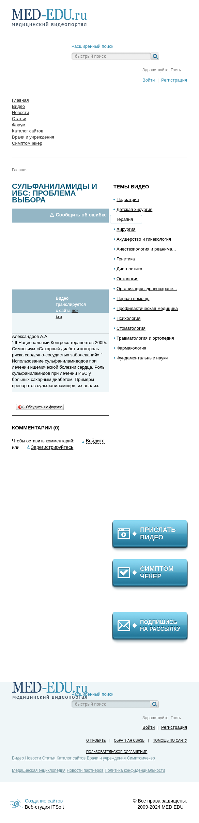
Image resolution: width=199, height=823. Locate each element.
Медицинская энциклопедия (38, 770)
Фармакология (131, 348)
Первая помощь (133, 298)
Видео (18, 758)
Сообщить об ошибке (81, 214)
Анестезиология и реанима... (146, 249)
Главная (20, 170)
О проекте (96, 740)
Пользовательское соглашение (116, 752)
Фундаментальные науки (142, 357)
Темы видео (131, 186)
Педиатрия (128, 199)
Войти (148, 80)
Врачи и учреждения (106, 758)
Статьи (49, 758)
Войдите (95, 440)
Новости (33, 758)
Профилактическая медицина (147, 308)
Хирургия (126, 229)
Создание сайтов (44, 801)
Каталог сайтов (71, 758)
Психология (128, 318)
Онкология (127, 278)
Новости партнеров (85, 770)
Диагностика (129, 268)
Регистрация (174, 80)
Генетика (126, 258)
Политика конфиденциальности (135, 770)
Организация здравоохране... (147, 288)
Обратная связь (129, 740)
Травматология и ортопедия (145, 338)
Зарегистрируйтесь (52, 447)
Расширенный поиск (92, 46)
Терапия (124, 219)
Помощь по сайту (170, 740)
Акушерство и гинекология (144, 239)
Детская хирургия (134, 209)
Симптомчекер (141, 758)
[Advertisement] (153, 443)
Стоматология (131, 328)
